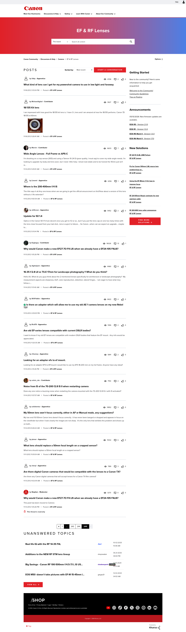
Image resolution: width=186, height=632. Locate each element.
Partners (61, 605)
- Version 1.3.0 (139, 129)
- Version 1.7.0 (142, 138)
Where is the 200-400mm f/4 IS (40, 186)
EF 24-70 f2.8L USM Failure (140, 155)
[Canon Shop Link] (36, 600)
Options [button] (158, 59)
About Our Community (104, 14)
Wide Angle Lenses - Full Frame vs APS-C (46, 153)
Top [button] (29, 626)
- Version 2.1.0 (139, 124)
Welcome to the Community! (141, 90)
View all (32, 584)
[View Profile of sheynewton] (102, 554)
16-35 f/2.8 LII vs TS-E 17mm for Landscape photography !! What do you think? (65, 272)
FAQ (176, 2)
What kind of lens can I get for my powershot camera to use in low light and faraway (69, 84)
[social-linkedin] (149, 608)
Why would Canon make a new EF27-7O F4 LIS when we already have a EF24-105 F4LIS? (71, 249)
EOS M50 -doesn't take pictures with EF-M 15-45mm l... (54, 574)
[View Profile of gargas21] (101, 574)
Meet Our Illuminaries (32, 14)
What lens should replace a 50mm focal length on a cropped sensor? (60, 445)
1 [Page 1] (62, 526)
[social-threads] (138, 608)
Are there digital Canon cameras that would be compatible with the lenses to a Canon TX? (72, 471)
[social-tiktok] (120, 608)
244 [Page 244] (78, 526)
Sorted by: (69, 70)
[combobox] (102, 41)
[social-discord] (155, 608)
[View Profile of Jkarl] (100, 544)
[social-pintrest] (143, 608)
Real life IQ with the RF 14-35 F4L (43, 544)
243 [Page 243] (72, 526)
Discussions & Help (51, 14)
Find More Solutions (143, 221)
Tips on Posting (136, 97)
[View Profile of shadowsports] (103, 564)
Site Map (55, 605)
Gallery (67, 14)
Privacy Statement (41, 605)
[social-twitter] (132, 608)
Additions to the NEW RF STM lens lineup (47, 554)
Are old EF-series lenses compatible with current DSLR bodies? (57, 330)
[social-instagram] (114, 608)
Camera (61, 59)
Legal (49, 605)
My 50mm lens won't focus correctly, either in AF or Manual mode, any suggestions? (69, 412)
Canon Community (33, 8)
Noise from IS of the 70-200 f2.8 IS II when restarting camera (56, 386)
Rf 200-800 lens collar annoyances (143, 210)
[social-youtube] (108, 608)
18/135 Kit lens (31, 107)
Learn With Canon (83, 14)
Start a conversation (110, 70)
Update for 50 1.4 (33, 216)
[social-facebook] (126, 608)
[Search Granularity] (60, 41)
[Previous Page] (58, 526)
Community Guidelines (139, 93)
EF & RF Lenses (56, 90)
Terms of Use (31, 605)
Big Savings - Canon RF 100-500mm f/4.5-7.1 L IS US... (54, 564)
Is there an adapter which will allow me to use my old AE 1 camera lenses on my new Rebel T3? (73, 306)
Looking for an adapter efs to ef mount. (45, 360)
